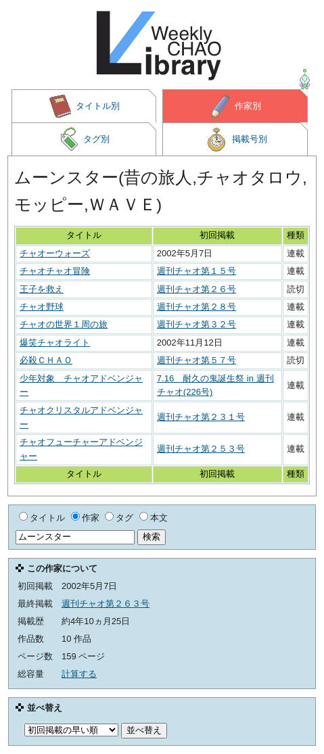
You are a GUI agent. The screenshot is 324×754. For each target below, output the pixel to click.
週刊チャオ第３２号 (196, 324)
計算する (79, 674)
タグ (124, 518)
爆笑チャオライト (55, 342)
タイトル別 (84, 106)
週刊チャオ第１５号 (196, 271)
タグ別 (84, 139)
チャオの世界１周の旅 (64, 324)
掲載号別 (235, 139)
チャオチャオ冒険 (55, 271)
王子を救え (42, 289)
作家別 (235, 106)
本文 (159, 518)
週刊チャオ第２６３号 (105, 603)
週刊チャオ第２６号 (196, 289)
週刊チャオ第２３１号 (201, 417)
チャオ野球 (42, 307)
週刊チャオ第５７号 (196, 360)
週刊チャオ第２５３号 (201, 449)
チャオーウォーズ (55, 253)
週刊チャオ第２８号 (196, 307)
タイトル (47, 518)
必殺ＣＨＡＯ (46, 360)
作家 (90, 518)
